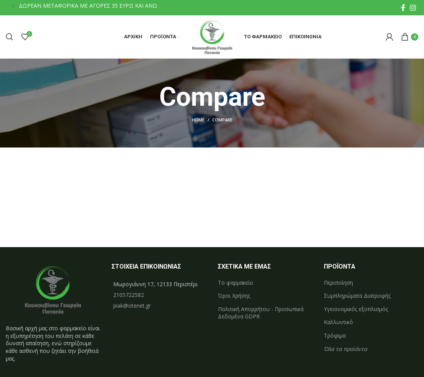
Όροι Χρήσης (234, 296)
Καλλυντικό (338, 323)
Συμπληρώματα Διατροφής (357, 296)
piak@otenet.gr (132, 306)
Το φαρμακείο (235, 283)
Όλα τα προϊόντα (345, 349)
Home (198, 121)
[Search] (9, 37)
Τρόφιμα (335, 336)
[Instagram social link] (413, 7)
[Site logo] (212, 36)
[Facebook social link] (403, 7)
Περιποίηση (338, 283)
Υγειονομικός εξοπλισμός (356, 310)
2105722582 (128, 295)
